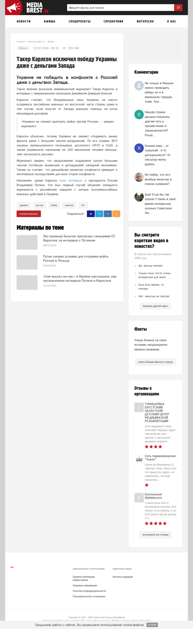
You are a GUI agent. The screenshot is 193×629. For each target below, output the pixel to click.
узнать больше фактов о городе (155, 362)
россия (39, 205)
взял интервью (72, 180)
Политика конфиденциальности (89, 591)
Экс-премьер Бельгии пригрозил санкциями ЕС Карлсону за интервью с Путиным (79, 238)
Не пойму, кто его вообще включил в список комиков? (158, 179)
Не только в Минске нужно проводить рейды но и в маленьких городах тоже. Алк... (159, 92)
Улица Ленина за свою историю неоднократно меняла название (150, 344)
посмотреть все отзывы (155, 534)
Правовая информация (85, 585)
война (54, 205)
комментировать (29, 213)
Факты (140, 329)
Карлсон (69, 205)
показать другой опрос (155, 306)
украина (24, 205)
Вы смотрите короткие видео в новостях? (151, 240)
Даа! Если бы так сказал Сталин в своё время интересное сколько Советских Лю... (160, 204)
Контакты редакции (123, 577)
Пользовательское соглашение (89, 596)
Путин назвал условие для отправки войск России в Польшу (75, 258)
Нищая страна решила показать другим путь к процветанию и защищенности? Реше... (157, 123)
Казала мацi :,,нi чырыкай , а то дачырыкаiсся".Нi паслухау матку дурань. (157, 155)
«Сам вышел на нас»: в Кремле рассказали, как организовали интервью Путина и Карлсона (79, 278)
